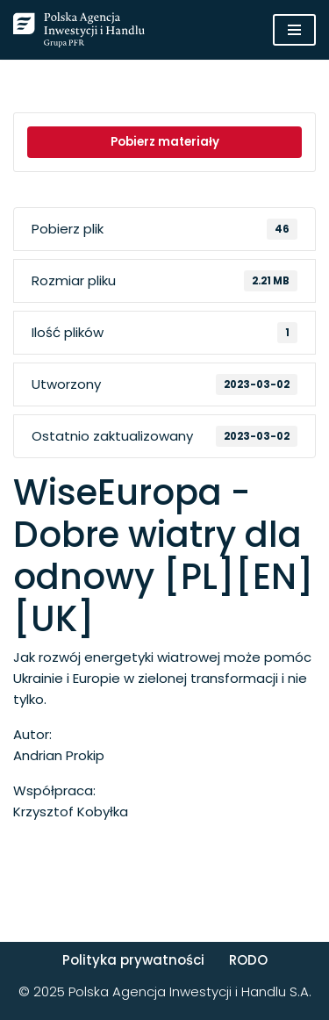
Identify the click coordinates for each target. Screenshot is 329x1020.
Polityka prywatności (133, 960)
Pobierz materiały (165, 141)
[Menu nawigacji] (294, 30)
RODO (248, 960)
